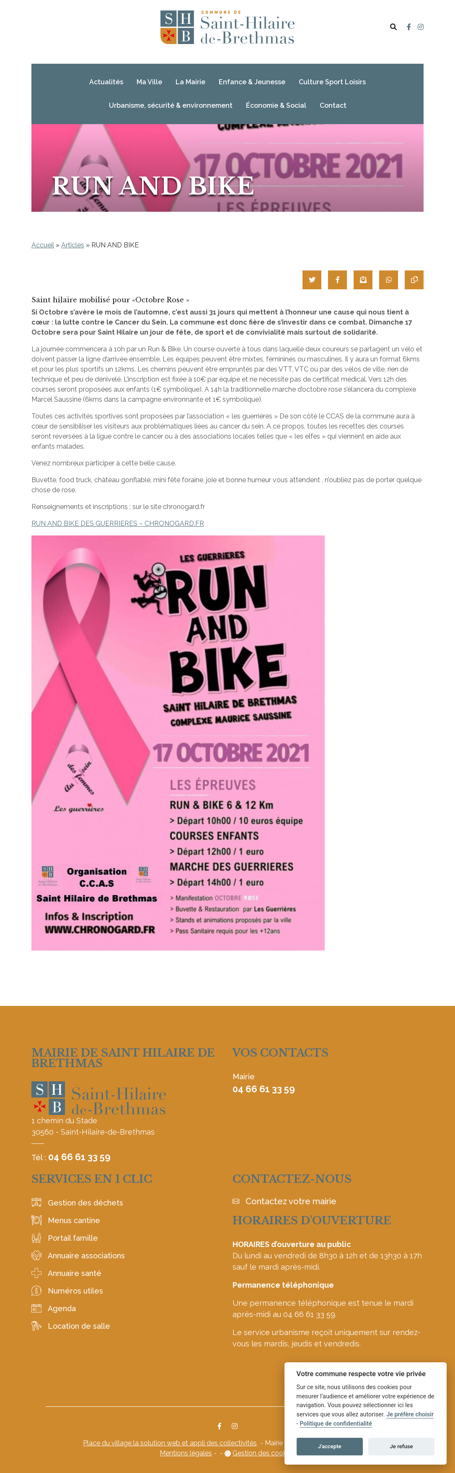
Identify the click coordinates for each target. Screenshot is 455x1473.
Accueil (42, 245)
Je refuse (401, 1446)
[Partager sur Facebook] (337, 279)
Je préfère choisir (410, 1414)
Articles (72, 245)
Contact (333, 105)
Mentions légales (186, 1453)
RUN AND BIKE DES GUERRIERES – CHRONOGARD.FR (117, 523)
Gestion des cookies (264, 1453)
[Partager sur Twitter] (311, 279)
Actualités (106, 82)
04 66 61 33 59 (79, 1156)
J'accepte (329, 1446)
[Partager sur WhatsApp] (388, 279)
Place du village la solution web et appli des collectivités (170, 1443)
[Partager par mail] (363, 279)
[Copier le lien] (414, 279)
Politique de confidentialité (336, 1423)
